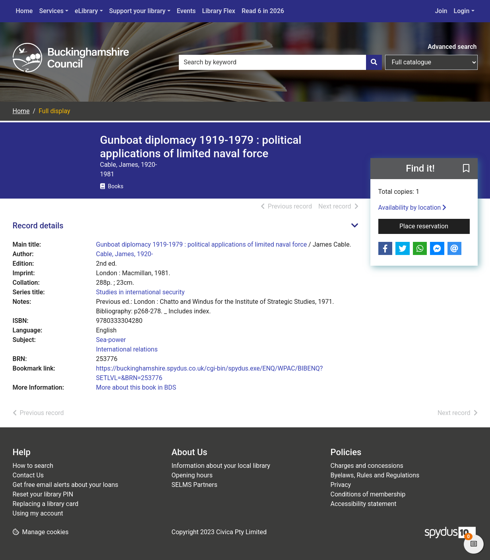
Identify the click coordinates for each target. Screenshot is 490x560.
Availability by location (412, 207)
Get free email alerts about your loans (65, 485)
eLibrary (86, 11)
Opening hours (192, 475)
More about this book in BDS (136, 387)
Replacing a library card (46, 504)
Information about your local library (221, 465)
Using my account (38, 513)
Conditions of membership (368, 494)
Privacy (341, 485)
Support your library (137, 11)
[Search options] (431, 62)
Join (441, 11)
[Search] (374, 62)
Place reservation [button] (434, 225)
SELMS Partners (194, 485)
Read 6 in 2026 (263, 11)
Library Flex (218, 11)
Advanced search (452, 46)
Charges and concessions (367, 465)
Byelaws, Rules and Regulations (375, 475)
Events (186, 11)
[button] (466, 169)
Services (51, 11)
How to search (33, 465)
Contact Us (28, 475)
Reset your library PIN (43, 494)
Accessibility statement (364, 504)
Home (24, 11)
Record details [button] (38, 225)
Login (462, 11)
